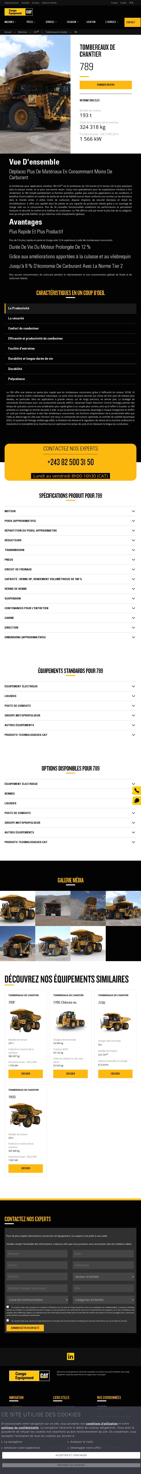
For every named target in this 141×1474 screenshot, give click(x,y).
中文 (131, 3)
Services (51, 22)
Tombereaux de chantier (56, 32)
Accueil (8, 32)
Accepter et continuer (71, 1455)
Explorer (25, 1073)
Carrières (35, 3)
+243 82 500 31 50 (70, 462)
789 (75, 32)
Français (114, 3)
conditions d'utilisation (102, 1423)
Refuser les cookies (71, 1465)
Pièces (31, 22)
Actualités (25, 3)
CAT (36, 32)
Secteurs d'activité (49, 3)
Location (90, 22)
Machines (11, 22)
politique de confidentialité (105, 1307)
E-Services (112, 22)
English (123, 3)
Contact (130, 22)
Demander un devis (106, 84)
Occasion (73, 22)
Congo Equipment (12, 3)
